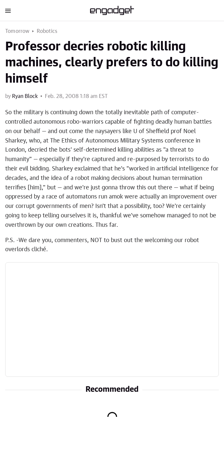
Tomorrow (17, 31)
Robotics (47, 31)
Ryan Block (25, 96)
